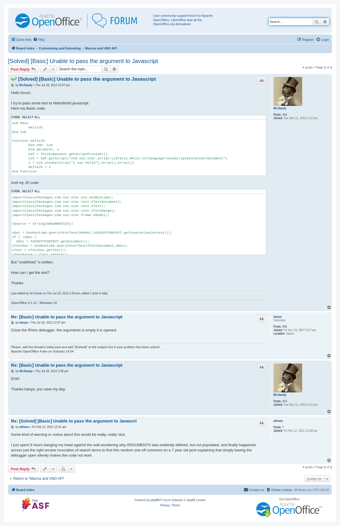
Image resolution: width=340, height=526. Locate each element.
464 (284, 114)
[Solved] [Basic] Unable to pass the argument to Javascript (83, 61)
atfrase (278, 420)
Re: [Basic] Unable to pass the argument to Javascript (66, 316)
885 (284, 326)
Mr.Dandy (279, 108)
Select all (31, 117)
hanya (277, 316)
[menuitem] (39, 39)
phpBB (155, 500)
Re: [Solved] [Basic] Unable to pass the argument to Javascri (74, 420)
